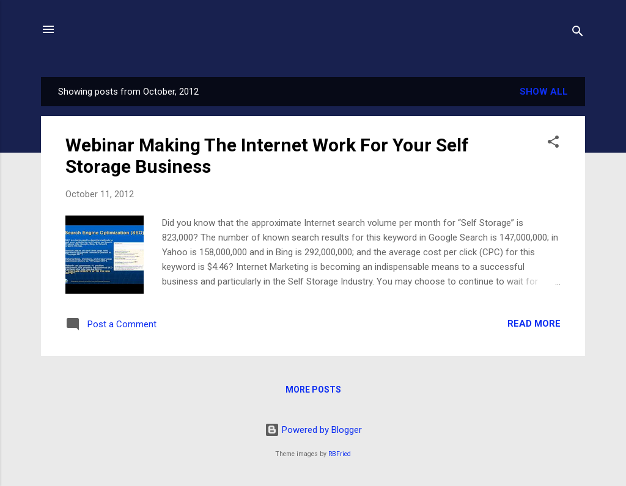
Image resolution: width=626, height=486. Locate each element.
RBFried (339, 454)
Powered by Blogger (313, 429)
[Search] (577, 33)
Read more (534, 323)
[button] (553, 143)
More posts (313, 389)
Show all (544, 91)
